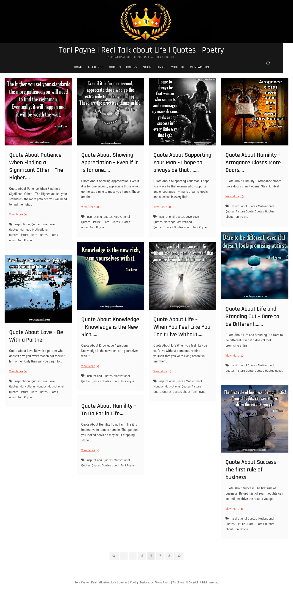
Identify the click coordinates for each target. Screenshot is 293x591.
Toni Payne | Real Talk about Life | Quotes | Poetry (146, 50)
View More (17, 214)
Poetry (137, 67)
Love (45, 224)
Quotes (120, 67)
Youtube (183, 67)
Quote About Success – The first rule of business (252, 487)
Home (83, 67)
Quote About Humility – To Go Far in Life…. (108, 418)
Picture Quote (28, 235)
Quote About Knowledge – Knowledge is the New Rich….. (110, 343)
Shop (152, 67)
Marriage (25, 230)
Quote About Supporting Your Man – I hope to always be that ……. (182, 162)
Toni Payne (25, 240)
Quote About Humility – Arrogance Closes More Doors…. (253, 162)
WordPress (178, 582)
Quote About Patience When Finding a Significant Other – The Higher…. (36, 166)
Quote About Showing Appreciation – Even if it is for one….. (109, 162)
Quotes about (183, 228)
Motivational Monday (32, 403)
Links (166, 67)
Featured (101, 67)
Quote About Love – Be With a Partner (36, 353)
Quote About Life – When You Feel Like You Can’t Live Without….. (181, 345)
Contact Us (204, 67)
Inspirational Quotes (27, 224)
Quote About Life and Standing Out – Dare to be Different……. (252, 333)
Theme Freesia (162, 582)
